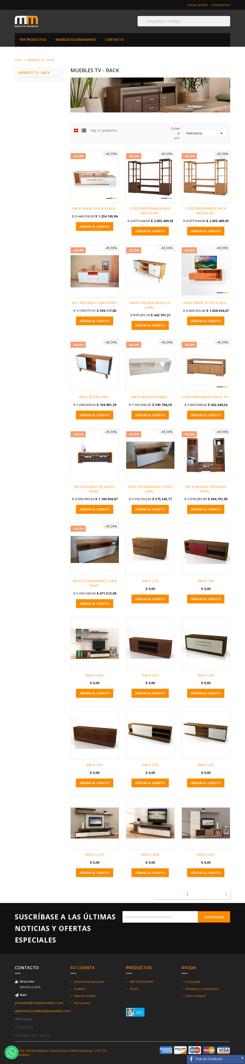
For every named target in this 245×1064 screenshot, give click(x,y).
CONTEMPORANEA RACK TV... (206, 396)
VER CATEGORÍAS (141, 982)
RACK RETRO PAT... (94, 396)
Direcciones (82, 1003)
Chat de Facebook (208, 1059)
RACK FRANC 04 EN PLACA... (94, 208)
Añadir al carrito (95, 226)
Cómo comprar (195, 996)
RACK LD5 (95, 764)
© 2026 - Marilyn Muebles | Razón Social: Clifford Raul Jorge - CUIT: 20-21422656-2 (61, 1053)
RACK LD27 (206, 854)
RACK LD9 (150, 580)
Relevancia (205, 133)
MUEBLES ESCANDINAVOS (76, 39)
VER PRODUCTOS (32, 39)
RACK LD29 (94, 854)
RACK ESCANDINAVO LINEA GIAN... (150, 488)
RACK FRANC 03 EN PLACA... (205, 302)
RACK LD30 (94, 675)
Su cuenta (82, 967)
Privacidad (192, 982)
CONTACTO (114, 39)
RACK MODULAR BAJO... (150, 396)
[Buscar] (184, 21)
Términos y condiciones (201, 989)
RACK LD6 (206, 675)
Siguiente (226, 894)
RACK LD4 (150, 764)
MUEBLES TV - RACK (34, 73)
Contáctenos (220, 5)
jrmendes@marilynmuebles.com (39, 1003)
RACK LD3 (206, 764)
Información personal (88, 982)
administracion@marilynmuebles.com (43, 1011)
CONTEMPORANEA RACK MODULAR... (150, 210)
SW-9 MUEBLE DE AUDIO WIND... (205, 488)
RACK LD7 (150, 675)
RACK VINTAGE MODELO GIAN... (150, 305)
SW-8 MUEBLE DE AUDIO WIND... (94, 488)
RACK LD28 (150, 854)
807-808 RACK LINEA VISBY (94, 302)
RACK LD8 (206, 580)
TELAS (133, 989)
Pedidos (79, 989)
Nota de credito (84, 996)
